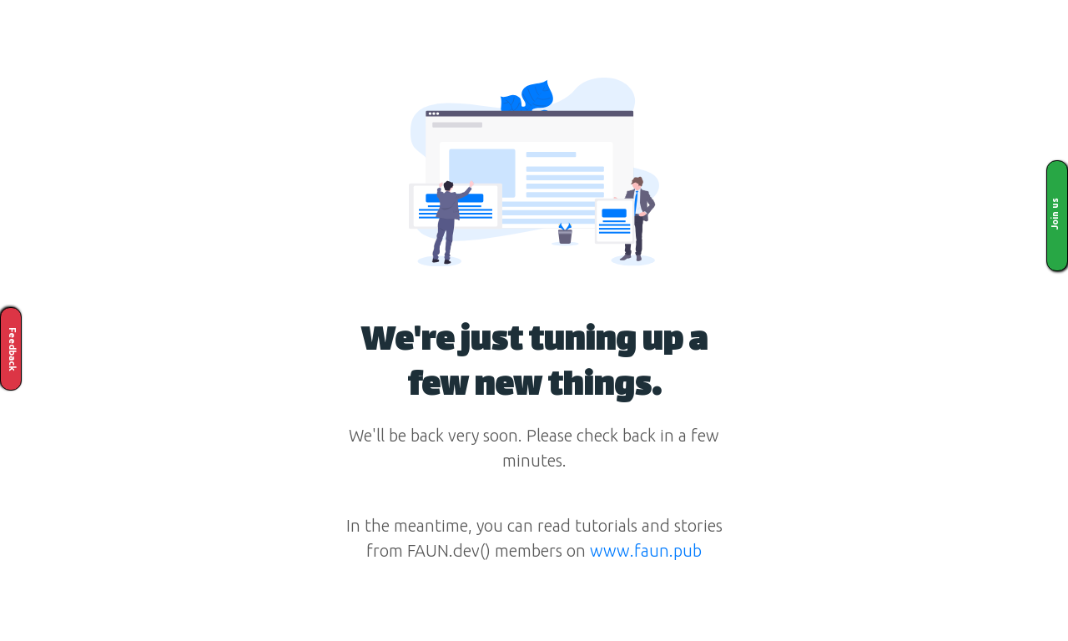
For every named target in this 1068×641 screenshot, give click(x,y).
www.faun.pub (646, 550)
